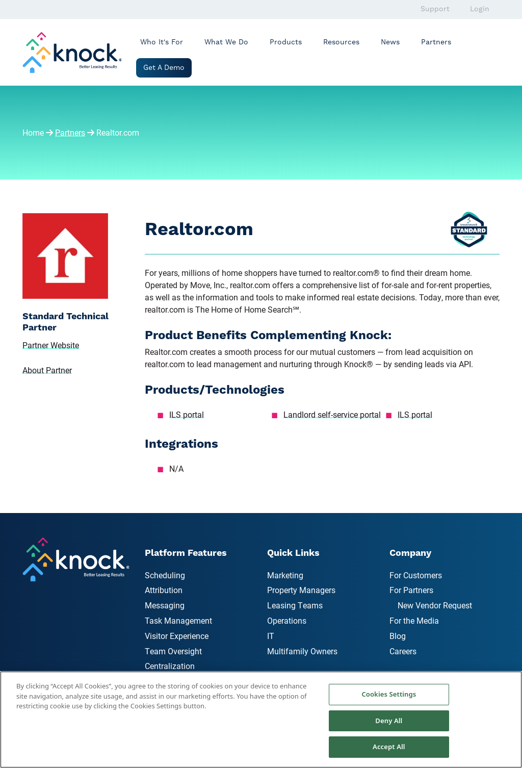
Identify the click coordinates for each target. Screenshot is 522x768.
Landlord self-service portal (332, 414)
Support (435, 9)
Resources (341, 42)
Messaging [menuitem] (165, 605)
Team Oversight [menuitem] (173, 651)
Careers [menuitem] (402, 651)
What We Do (226, 42)
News (390, 42)
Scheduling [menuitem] (165, 575)
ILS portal (186, 414)
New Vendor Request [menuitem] (435, 605)
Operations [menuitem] (286, 620)
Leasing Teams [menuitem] (295, 605)
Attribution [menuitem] (163, 589)
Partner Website (50, 345)
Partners (436, 42)
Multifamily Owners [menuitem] (302, 651)
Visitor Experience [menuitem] (176, 635)
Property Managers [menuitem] (301, 589)
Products (286, 42)
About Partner (47, 370)
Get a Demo (164, 67)
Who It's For (161, 42)
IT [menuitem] (270, 635)
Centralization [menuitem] (170, 665)
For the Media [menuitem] (414, 620)
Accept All (389, 746)
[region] (261, 719)
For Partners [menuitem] (411, 589)
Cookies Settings (388, 694)
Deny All (388, 720)
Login (479, 9)
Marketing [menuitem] (285, 575)
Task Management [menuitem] (178, 620)
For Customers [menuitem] (415, 575)
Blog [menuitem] (397, 635)
